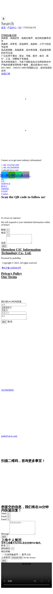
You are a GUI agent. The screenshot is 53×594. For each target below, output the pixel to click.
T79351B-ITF (9, 35)
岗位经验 (5, 556)
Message (5, 539)
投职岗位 (6, 553)
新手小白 (26, 559)
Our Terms (9, 278)
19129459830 (7, 392)
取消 (10, 324)
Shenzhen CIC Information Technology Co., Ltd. (21, 252)
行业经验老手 (11, 559)
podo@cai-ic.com (9, 438)
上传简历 (6, 562)
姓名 (3, 550)
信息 (3, 244)
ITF (20, 27)
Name (4, 516)
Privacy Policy (11, 275)
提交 (4, 324)
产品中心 (11, 27)
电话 (3, 232)
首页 (3, 27)
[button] (7, 21)
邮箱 (3, 230)
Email (4, 519)
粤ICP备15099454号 (11, 269)
